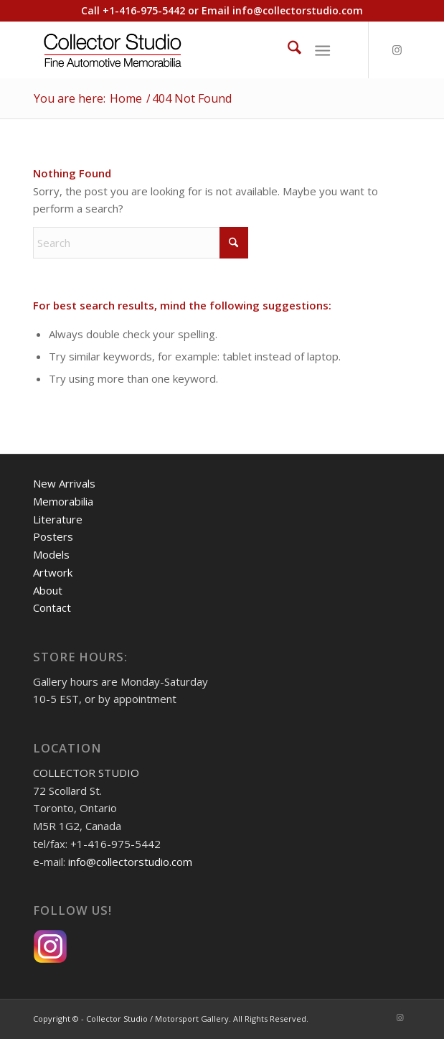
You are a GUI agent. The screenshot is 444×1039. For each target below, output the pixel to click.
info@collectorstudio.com (297, 10)
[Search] (287, 49)
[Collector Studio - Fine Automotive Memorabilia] (184, 49)
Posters (53, 536)
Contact (52, 607)
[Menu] (322, 49)
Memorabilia (63, 501)
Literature (57, 519)
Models (51, 554)
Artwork (52, 572)
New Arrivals (64, 483)
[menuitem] (287, 49)
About (47, 590)
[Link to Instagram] (397, 50)
